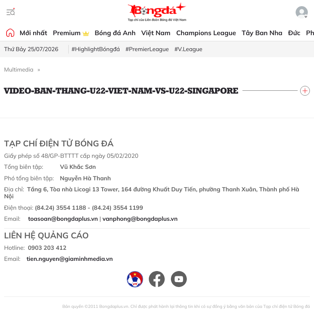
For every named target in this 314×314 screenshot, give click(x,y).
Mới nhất (33, 33)
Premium (71, 33)
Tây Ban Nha (262, 33)
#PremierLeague (147, 49)
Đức (294, 33)
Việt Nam (155, 33)
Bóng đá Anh (115, 33)
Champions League (206, 33)
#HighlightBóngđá (96, 49)
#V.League (188, 49)
